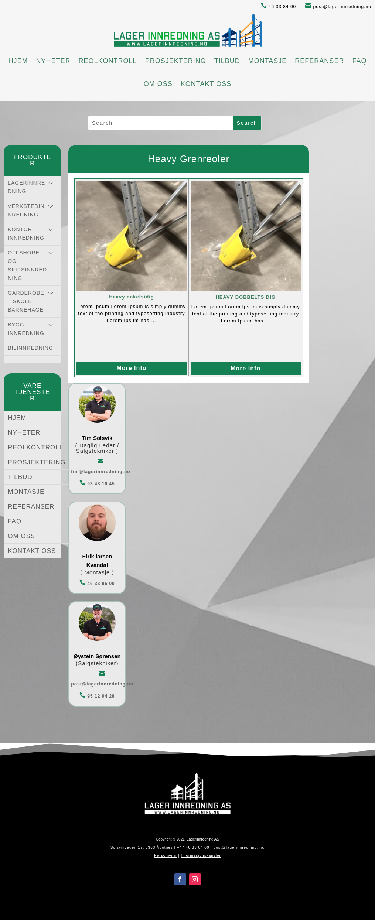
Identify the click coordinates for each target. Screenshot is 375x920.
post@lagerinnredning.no (338, 6)
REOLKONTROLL (108, 61)
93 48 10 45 (97, 483)
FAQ (359, 61)
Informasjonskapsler (201, 856)
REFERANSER (319, 61)
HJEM (18, 61)
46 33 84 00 (278, 6)
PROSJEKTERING (175, 61)
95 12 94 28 (97, 696)
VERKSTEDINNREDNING (26, 210)
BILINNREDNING (30, 348)
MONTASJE (267, 61)
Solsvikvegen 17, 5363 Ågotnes (141, 847)
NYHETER (53, 61)
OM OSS (158, 84)
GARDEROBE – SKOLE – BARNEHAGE (26, 301)
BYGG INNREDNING (26, 329)
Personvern (165, 856)
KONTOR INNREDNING (26, 233)
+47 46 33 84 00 (193, 847)
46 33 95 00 (97, 583)
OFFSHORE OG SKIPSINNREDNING (27, 265)
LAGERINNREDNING (26, 187)
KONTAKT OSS (206, 84)
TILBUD (227, 61)
